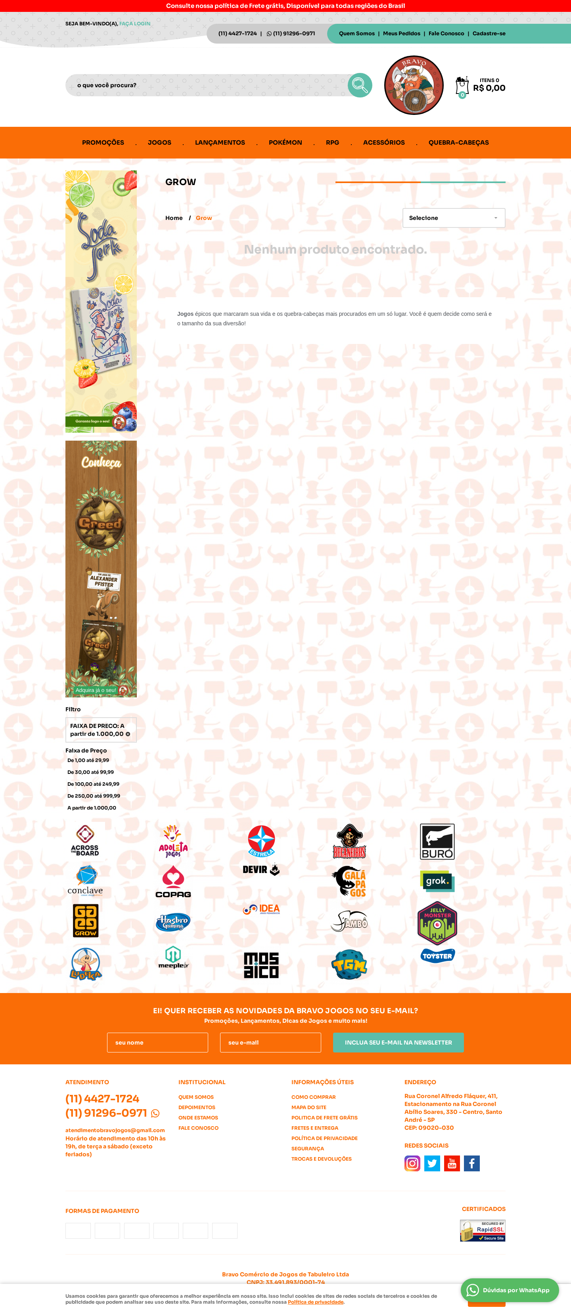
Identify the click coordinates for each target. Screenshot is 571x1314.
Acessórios (384, 142)
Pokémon (285, 142)
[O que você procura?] (360, 85)
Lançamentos (220, 142)
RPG (332, 142)
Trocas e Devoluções (321, 1159)
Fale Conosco (446, 33)
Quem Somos (357, 33)
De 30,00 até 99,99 (90, 772)
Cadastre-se (489, 33)
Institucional (202, 1082)
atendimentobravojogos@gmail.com (115, 1130)
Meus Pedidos (401, 33)
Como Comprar (313, 1097)
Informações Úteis (322, 1082)
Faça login (135, 24)
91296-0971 (294, 33)
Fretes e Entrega (314, 1128)
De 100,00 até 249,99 (93, 784)
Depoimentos (196, 1107)
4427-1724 (237, 33)
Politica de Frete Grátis (324, 1118)
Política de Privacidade (324, 1138)
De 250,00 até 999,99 (93, 796)
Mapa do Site (308, 1107)
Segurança (307, 1149)
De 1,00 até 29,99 (88, 760)
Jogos (159, 142)
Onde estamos (198, 1118)
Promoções (103, 142)
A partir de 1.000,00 (91, 808)
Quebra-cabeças (459, 142)
